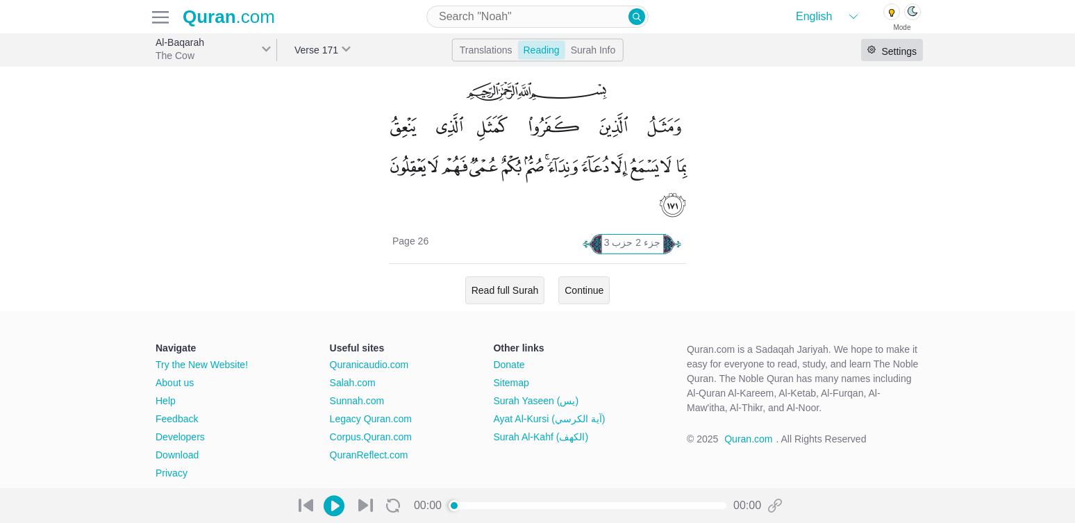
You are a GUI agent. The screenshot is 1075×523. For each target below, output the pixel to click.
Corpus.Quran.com (371, 436)
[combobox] (537, 17)
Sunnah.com (357, 400)
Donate (508, 364)
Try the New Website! (202, 364)
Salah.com (353, 382)
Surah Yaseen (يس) (535, 400)
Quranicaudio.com (369, 364)
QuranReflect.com (369, 454)
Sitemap (510, 382)
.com (229, 16)
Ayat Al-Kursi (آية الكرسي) (549, 418)
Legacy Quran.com (371, 418)
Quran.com (748, 439)
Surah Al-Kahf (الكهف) (540, 436)
